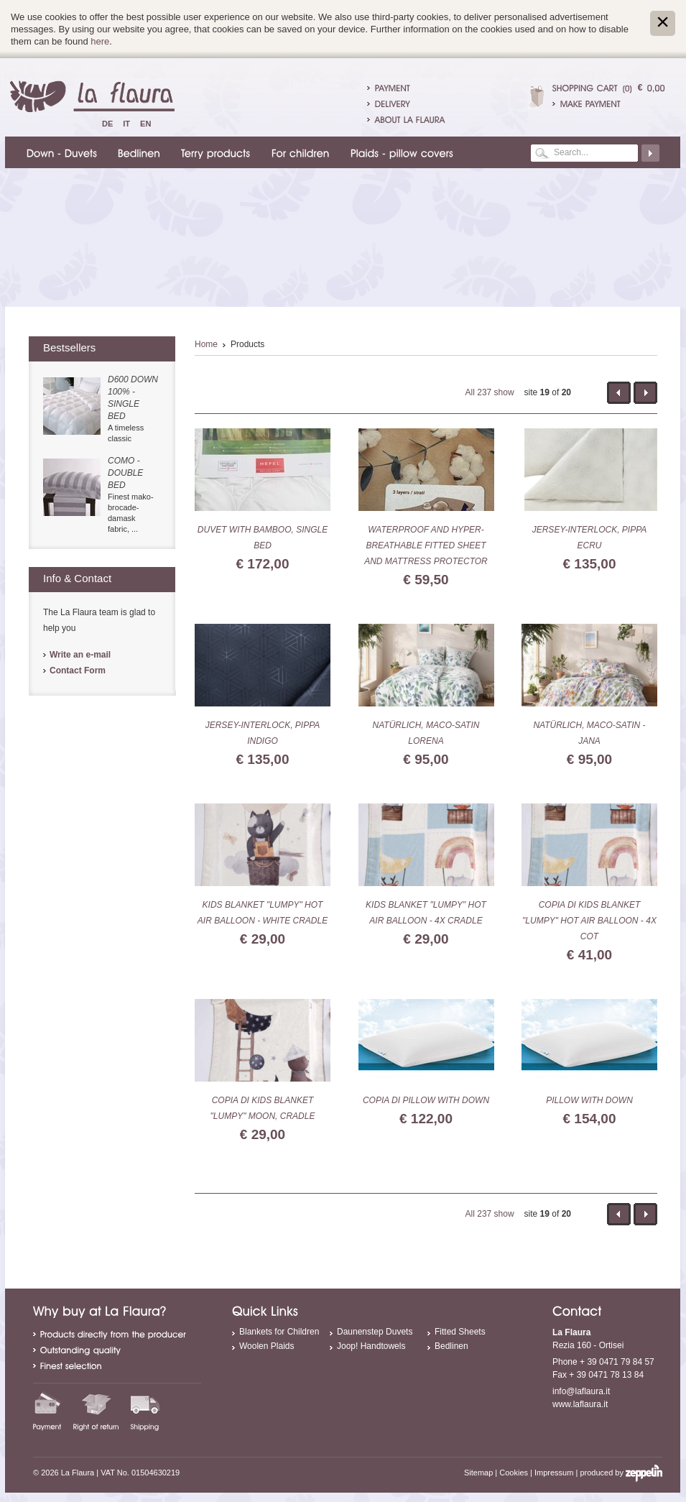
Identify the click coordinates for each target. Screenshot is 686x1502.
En (145, 123)
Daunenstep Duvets (374, 1332)
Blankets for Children (279, 1332)
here (100, 41)
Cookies (513, 1472)
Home (206, 344)
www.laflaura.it (580, 1404)
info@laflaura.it (581, 1391)
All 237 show (489, 392)
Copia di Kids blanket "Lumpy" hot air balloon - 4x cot (589, 920)
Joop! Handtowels (371, 1346)
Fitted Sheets (460, 1332)
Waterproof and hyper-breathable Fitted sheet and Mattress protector (426, 545)
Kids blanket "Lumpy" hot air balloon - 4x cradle (426, 913)
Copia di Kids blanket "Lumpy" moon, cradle (262, 1108)
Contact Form (78, 670)
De (107, 123)
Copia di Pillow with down (426, 1100)
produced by (621, 1472)
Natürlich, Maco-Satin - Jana (589, 733)
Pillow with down (589, 1100)
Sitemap (478, 1472)
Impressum (553, 1472)
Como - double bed (125, 473)
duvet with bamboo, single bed (263, 537)
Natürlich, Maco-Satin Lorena (426, 733)
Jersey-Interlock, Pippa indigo (262, 733)
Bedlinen (451, 1346)
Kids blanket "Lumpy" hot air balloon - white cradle (263, 913)
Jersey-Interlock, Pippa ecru (589, 537)
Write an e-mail (80, 655)
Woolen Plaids (267, 1346)
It (126, 123)
